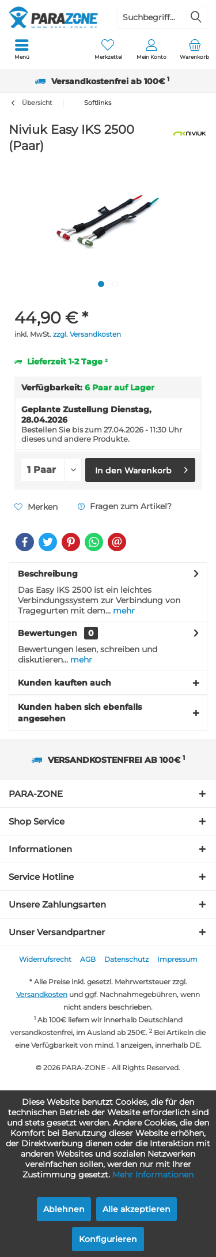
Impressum (177, 959)
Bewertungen (47, 633)
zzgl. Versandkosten (87, 334)
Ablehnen (64, 1209)
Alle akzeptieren (136, 1209)
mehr (123, 610)
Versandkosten (41, 994)
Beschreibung (48, 574)
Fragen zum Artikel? (125, 506)
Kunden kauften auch (64, 683)
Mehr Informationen (153, 1174)
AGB (88, 959)
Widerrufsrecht (45, 959)
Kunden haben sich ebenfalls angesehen (80, 713)
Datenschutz (126, 959)
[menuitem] (21, 49)
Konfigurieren (108, 1239)
